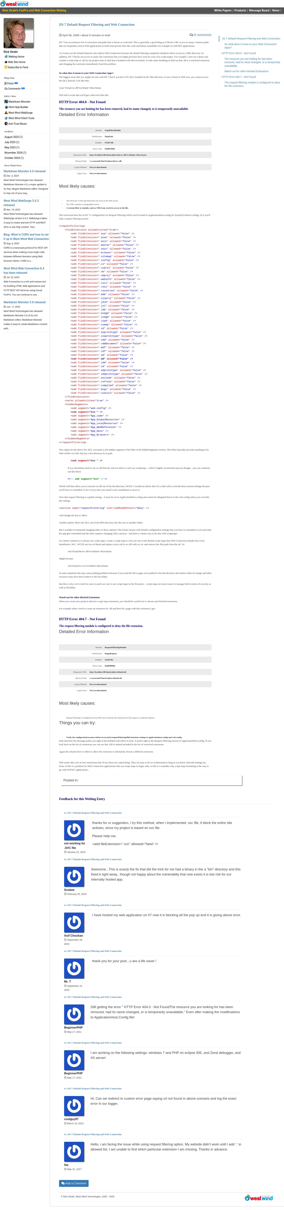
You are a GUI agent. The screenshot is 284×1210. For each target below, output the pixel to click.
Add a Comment (73, 1183)
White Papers (223, 10)
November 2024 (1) (15, 152)
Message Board (259, 10)
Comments (15, 88)
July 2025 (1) (12, 142)
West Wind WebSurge (19, 113)
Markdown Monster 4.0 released (25, 171)
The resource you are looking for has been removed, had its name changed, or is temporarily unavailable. (252, 62)
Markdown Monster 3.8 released (25, 302)
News (275, 10)
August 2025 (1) (14, 137)
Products (240, 10)
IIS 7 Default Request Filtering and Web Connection (251, 38)
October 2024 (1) (14, 157)
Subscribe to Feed (16, 67)
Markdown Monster (17, 102)
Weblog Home (14, 57)
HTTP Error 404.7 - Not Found (239, 76)
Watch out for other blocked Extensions (246, 71)
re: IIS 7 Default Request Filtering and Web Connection (93, 812)
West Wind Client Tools (19, 118)
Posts (11, 83)
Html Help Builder (16, 107)
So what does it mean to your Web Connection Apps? (250, 46)
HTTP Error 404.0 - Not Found (239, 53)
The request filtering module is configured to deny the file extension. (252, 84)
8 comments (203, 35)
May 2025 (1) (12, 147)
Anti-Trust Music (16, 124)
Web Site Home (15, 62)
